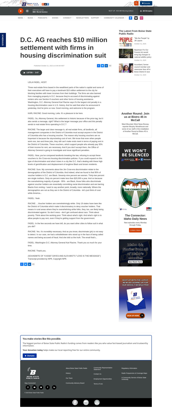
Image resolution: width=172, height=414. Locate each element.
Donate (148, 6)
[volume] (27, 15)
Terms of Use (98, 389)
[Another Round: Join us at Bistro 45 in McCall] (135, 100)
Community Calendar (114, 23)
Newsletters (82, 23)
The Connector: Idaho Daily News (135, 222)
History (68, 378)
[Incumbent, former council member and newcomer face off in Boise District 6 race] (126, 73)
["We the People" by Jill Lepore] (126, 46)
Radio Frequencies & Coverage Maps (134, 378)
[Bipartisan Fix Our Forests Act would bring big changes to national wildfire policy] (126, 58)
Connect (67, 23)
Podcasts (42, 23)
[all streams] (146, 16)
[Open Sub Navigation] (25, 23)
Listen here (135, 235)
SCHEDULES (2, 40)
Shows (55, 23)
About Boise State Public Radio (76, 373)
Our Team (69, 383)
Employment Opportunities (103, 384)
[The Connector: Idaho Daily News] (135, 199)
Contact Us (97, 379)
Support (95, 23)
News (20, 23)
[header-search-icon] (137, 6)
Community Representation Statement (103, 373)
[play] (20, 16)
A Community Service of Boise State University (134, 383)
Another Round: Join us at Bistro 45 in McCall (135, 122)
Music (30, 23)
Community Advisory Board (75, 388)
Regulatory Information (129, 373)
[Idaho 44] (135, 257)
